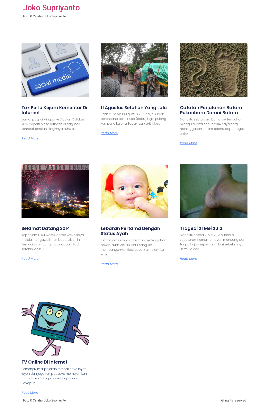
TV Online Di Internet (44, 362)
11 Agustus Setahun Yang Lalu (134, 108)
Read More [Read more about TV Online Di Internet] (30, 392)
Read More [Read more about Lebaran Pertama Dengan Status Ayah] (109, 264)
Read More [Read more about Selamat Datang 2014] (30, 258)
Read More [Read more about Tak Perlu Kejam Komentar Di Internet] (30, 138)
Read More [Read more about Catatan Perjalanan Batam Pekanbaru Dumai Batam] (188, 143)
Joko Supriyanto (51, 7)
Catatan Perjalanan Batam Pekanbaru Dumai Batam (211, 110)
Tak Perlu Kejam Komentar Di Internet (54, 110)
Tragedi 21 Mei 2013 (201, 228)
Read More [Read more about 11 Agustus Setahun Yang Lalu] (109, 133)
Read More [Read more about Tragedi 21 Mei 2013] (188, 258)
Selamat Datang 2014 (46, 228)
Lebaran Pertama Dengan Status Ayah (130, 231)
